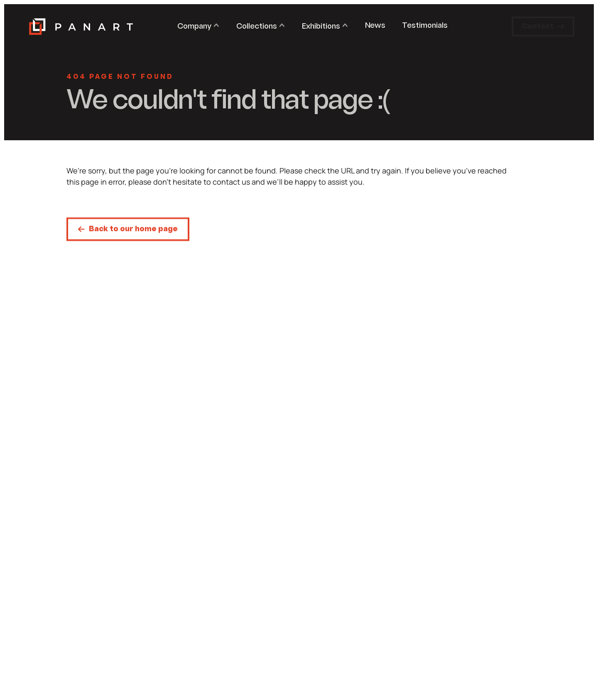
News (375, 25)
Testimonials (425, 25)
